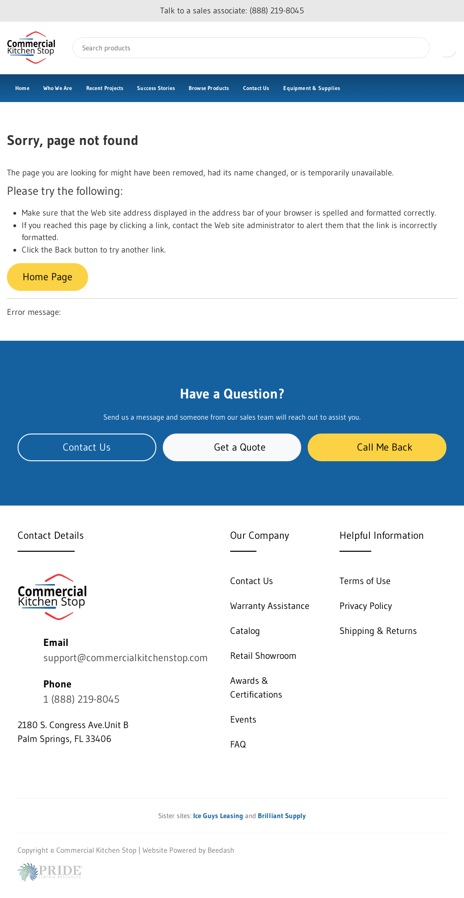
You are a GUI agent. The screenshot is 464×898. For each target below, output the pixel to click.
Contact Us (256, 87)
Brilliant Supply (282, 815)
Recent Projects (105, 87)
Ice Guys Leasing (218, 815)
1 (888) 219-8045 (81, 699)
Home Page (47, 277)
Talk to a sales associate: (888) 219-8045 (232, 11)
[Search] (251, 47)
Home (22, 87)
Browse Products (209, 87)
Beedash (221, 850)
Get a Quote (232, 447)
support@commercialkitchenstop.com (125, 657)
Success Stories (156, 87)
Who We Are (57, 87)
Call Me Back (377, 447)
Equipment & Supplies (311, 87)
